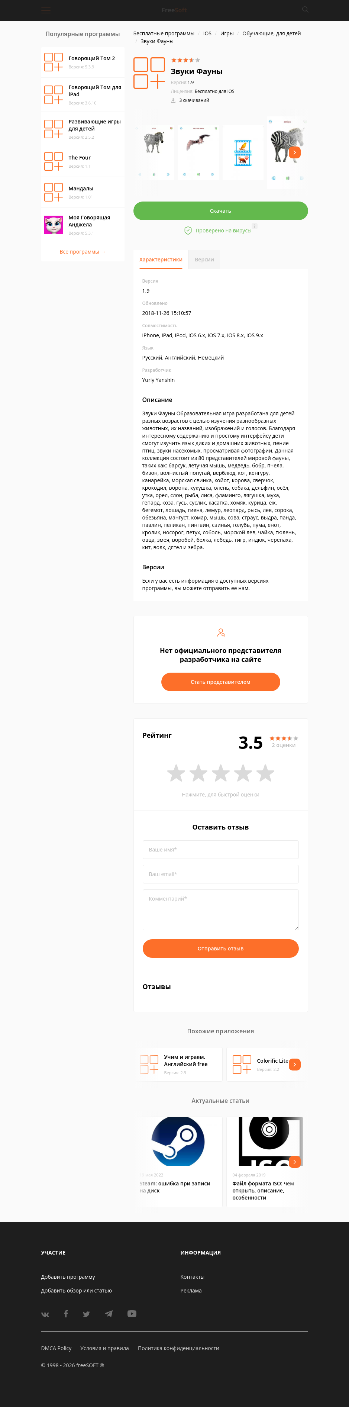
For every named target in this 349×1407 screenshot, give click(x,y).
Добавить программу (68, 1276)
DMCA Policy (56, 1348)
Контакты (193, 1276)
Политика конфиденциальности (178, 1348)
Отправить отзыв (221, 948)
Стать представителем (221, 681)
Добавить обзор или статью (76, 1290)
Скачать (221, 210)
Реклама (191, 1290)
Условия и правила (104, 1348)
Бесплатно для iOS (215, 91)
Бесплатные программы (164, 33)
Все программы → (82, 251)
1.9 (182, 82)
